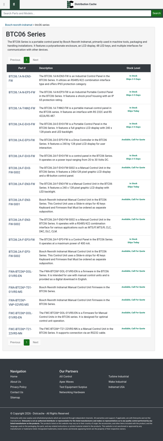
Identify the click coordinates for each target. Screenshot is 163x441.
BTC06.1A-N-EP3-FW (22, 92)
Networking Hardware (72, 392)
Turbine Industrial (119, 376)
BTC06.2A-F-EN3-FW (22, 184)
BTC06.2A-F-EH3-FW (22, 156)
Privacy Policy (18, 387)
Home (13, 376)
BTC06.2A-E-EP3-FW (22, 140)
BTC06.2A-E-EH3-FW (22, 124)
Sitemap (15, 397)
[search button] (15, 4)
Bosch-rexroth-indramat (18, 24)
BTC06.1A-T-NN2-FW (22, 108)
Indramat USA (117, 387)
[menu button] (5, 4)
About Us (15, 381)
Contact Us (16, 392)
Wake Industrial (117, 381)
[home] (81, 4)
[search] (76, 13)
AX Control (65, 376)
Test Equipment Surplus (73, 387)
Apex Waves (66, 381)
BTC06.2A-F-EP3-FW (22, 239)
